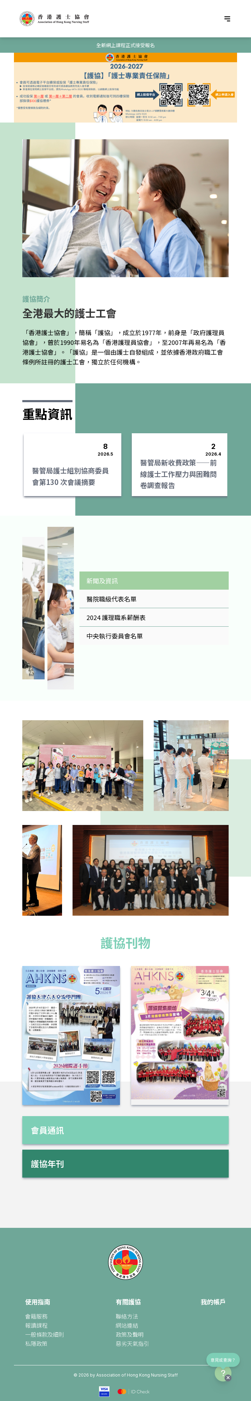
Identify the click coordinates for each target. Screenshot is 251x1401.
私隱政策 (36, 1343)
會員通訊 (47, 1130)
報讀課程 (36, 1325)
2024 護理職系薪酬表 (116, 617)
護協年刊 (47, 1163)
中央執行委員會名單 (114, 635)
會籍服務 (36, 1316)
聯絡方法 (127, 1316)
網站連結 (127, 1325)
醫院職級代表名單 (111, 598)
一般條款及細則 (44, 1334)
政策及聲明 (130, 1334)
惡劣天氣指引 (132, 1343)
